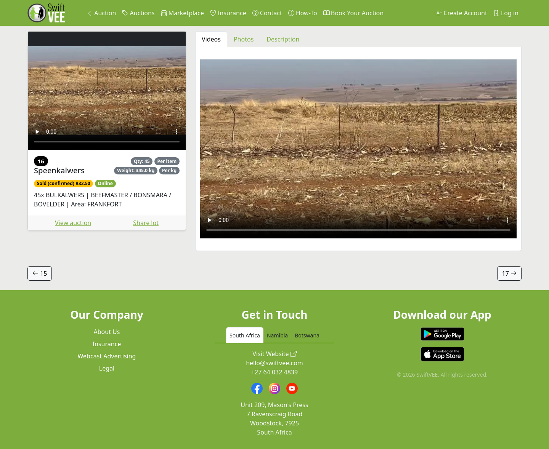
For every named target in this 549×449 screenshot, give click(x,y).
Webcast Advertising (107, 356)
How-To (302, 13)
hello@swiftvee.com (274, 363)
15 (39, 273)
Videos (211, 39)
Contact (267, 13)
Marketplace (182, 13)
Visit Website (274, 354)
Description (282, 39)
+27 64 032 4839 (274, 372)
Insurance (228, 13)
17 (509, 273)
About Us (107, 332)
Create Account (461, 13)
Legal (106, 368)
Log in (505, 13)
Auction (101, 13)
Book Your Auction (353, 13)
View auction (73, 223)
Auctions (138, 13)
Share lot (146, 223)
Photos (244, 39)
